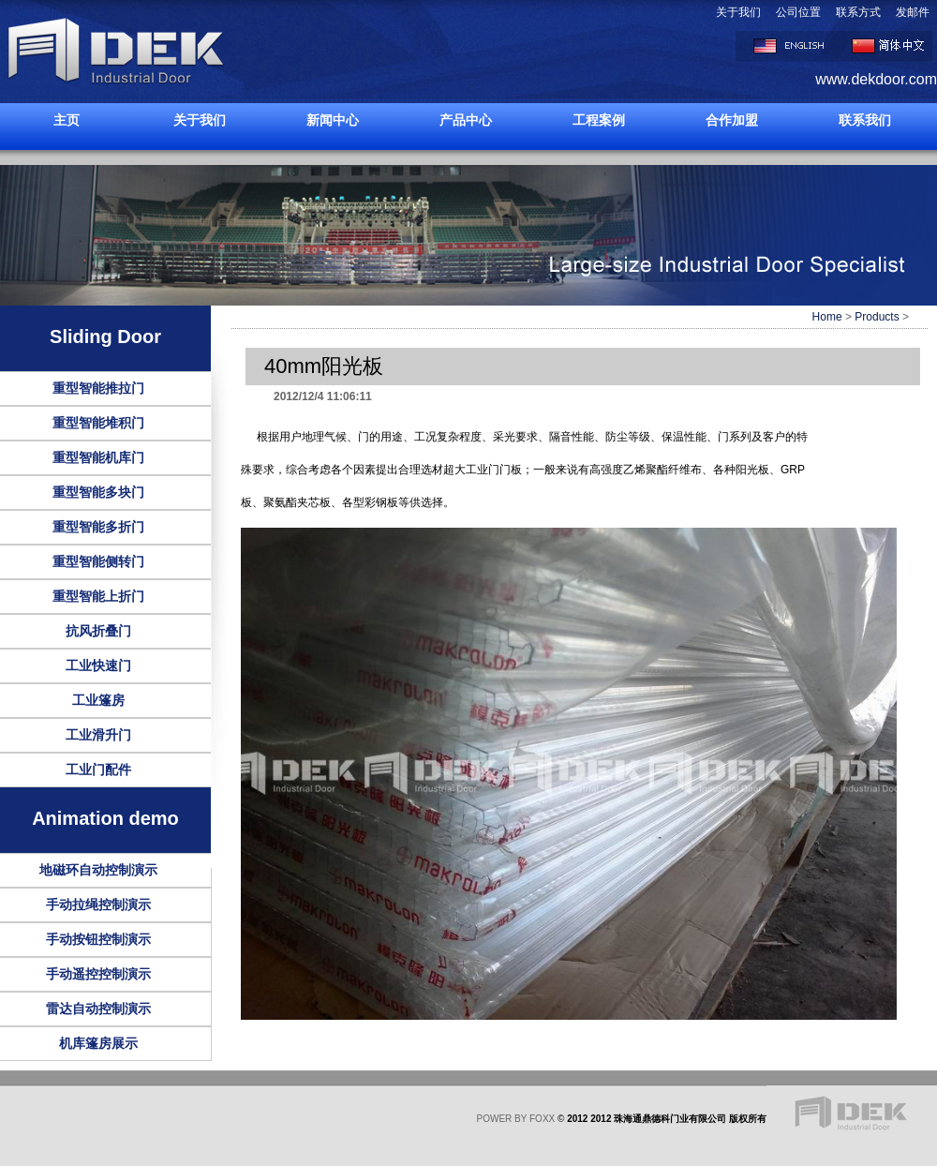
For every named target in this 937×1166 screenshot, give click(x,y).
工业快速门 (98, 665)
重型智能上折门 (98, 596)
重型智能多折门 (98, 526)
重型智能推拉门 (98, 388)
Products (877, 316)
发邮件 (913, 12)
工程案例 (599, 119)
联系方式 (858, 12)
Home (827, 316)
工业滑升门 (98, 734)
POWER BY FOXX (516, 1119)
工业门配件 (98, 769)
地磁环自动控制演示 (98, 869)
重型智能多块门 (98, 492)
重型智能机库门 (98, 457)
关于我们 (738, 12)
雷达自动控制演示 (98, 1008)
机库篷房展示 (98, 1043)
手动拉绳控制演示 (98, 904)
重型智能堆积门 (98, 422)
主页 (66, 119)
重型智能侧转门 (98, 561)
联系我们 (865, 119)
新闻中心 (332, 119)
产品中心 (465, 119)
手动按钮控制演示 (98, 939)
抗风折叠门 (98, 630)
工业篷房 (98, 700)
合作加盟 (732, 119)
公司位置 (798, 12)
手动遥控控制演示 (98, 973)
